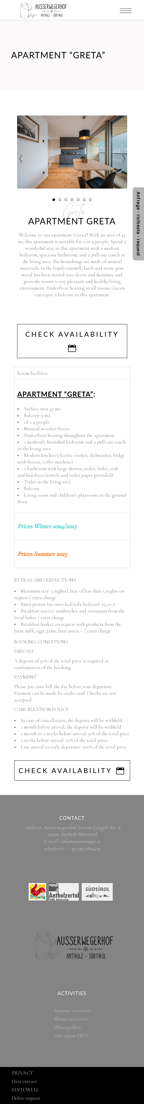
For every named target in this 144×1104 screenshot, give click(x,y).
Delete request (25, 1098)
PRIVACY (22, 1073)
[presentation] (20, 158)
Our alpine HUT (71, 1035)
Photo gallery (67, 1027)
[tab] (72, 526)
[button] (53, 199)
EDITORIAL (25, 1089)
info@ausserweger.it (80, 841)
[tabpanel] (72, 445)
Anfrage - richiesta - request (138, 223)
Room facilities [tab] (32, 373)
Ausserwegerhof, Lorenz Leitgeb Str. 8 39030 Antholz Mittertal (81, 830)
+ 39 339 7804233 (84, 848)
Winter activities (71, 1019)
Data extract (24, 1081)
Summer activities (72, 1010)
